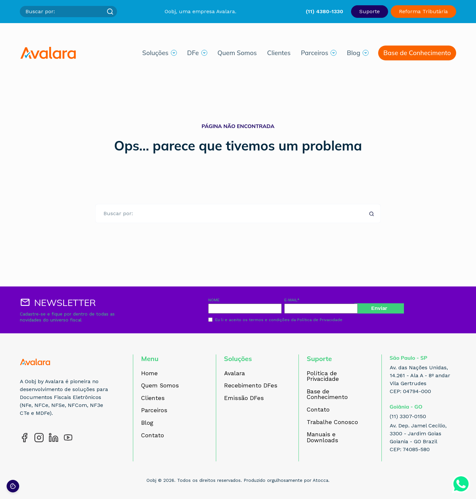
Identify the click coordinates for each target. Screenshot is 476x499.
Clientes (279, 54)
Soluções (155, 54)
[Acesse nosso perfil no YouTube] (68, 437)
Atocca (320, 480)
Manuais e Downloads (322, 437)
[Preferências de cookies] (13, 486)
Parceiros (314, 54)
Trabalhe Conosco (332, 422)
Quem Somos (237, 54)
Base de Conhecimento (417, 54)
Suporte (369, 11)
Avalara (234, 374)
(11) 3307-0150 (408, 416)
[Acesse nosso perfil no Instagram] (39, 437)
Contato (152, 436)
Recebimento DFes (250, 386)
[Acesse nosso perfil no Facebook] (24, 437)
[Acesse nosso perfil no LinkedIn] (53, 437)
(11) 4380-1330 (324, 11)
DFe (193, 54)
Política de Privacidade (319, 319)
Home (149, 374)
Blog (353, 54)
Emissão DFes (244, 398)
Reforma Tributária (423, 11)
